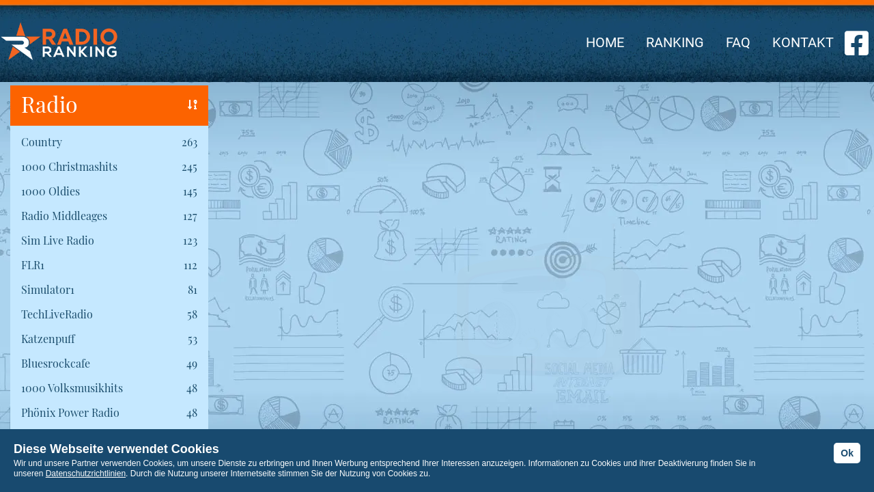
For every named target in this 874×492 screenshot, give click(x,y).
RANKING (675, 42)
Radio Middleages (64, 215)
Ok (847, 453)
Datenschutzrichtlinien (86, 473)
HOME (605, 42)
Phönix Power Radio (70, 412)
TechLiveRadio (57, 314)
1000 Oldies (50, 191)
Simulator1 (47, 289)
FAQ (738, 42)
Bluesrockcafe (55, 363)
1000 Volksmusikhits (72, 388)
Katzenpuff (47, 338)
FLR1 (32, 265)
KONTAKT (803, 42)
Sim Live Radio (57, 240)
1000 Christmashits (69, 166)
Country (41, 142)
